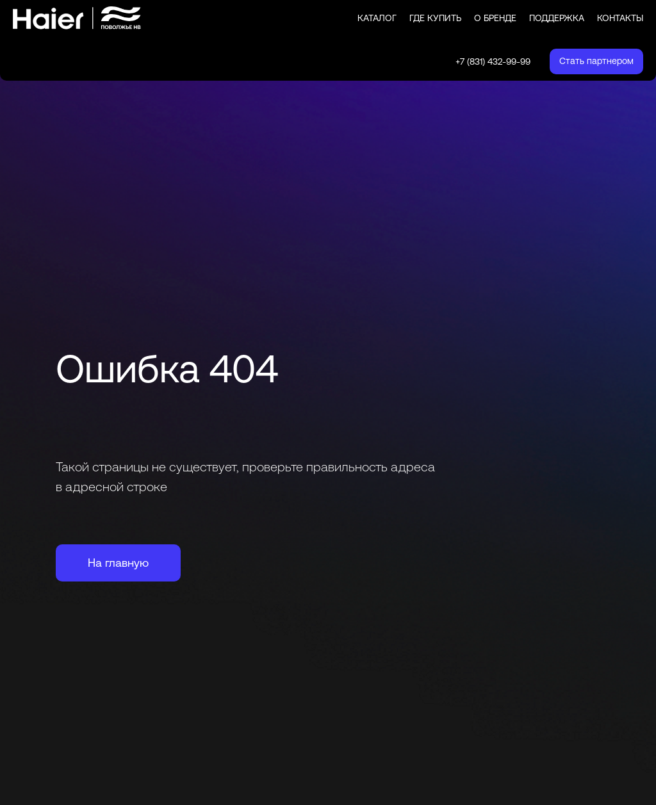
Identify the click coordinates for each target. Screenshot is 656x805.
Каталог (377, 18)
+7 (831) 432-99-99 (492, 61)
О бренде (495, 18)
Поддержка (556, 18)
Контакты (620, 18)
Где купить (435, 18)
